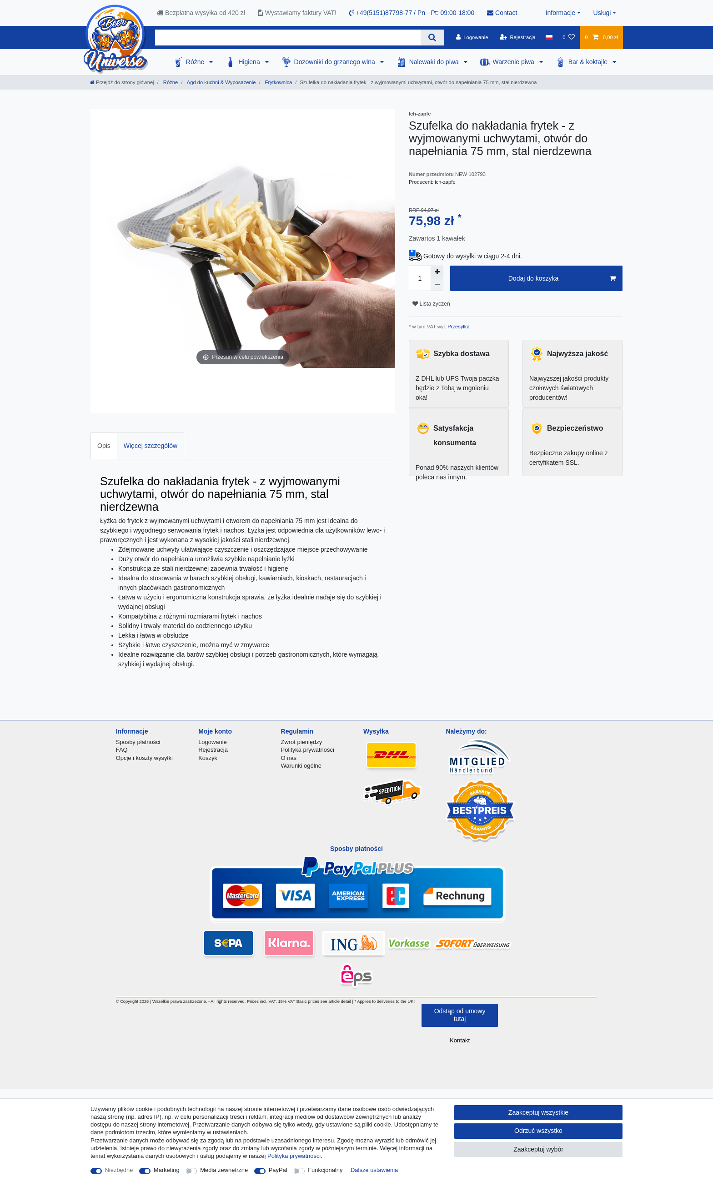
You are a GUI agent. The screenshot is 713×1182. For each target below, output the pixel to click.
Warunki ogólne (301, 765)
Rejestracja (213, 749)
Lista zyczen (431, 304)
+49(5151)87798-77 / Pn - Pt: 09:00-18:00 (411, 12)
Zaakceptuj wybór (538, 1149)
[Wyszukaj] (432, 37)
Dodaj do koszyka (562, 279)
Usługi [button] (602, 12)
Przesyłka (458, 326)
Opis (103, 445)
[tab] (103, 446)
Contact (502, 12)
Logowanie (212, 742)
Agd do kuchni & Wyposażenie (221, 82)
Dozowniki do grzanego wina (335, 61)
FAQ (122, 749)
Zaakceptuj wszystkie (538, 1112)
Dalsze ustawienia (374, 1170)
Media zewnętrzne (224, 1170)
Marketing (167, 1170)
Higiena (249, 61)
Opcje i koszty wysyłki (144, 757)
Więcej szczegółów (150, 445)
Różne (196, 61)
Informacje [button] (560, 12)
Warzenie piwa (514, 61)
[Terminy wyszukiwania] (288, 37)
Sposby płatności (138, 742)
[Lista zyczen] (568, 37)
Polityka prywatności (307, 749)
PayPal (278, 1170)
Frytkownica (278, 82)
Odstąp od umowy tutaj (460, 1015)
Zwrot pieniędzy (301, 742)
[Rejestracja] (518, 37)
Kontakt (460, 1040)
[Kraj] (549, 37)
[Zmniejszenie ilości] (437, 284)
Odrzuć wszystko (538, 1130)
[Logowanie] (472, 37)
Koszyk (207, 757)
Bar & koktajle (588, 61)
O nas (289, 757)
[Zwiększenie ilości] (437, 272)
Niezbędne (119, 1170)
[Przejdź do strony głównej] (122, 82)
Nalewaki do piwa (435, 61)
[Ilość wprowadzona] (420, 278)
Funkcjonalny (325, 1170)
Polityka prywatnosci (294, 1155)
